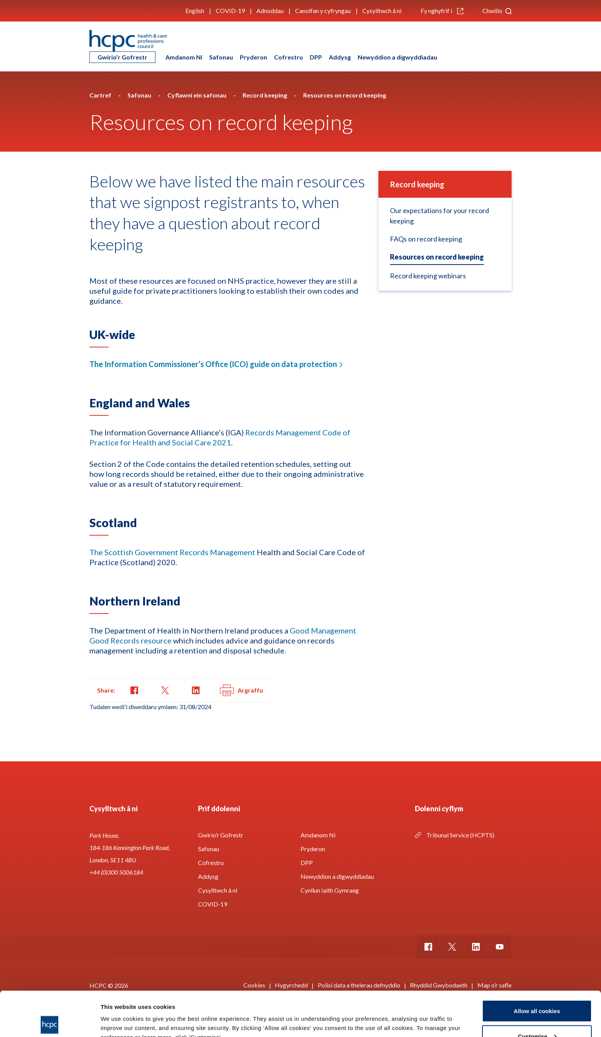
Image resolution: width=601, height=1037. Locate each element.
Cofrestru (288, 57)
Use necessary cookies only (537, 1016)
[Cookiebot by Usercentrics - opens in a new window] (49, 1022)
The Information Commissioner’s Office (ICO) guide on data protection (213, 364)
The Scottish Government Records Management (172, 552)
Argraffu (241, 690)
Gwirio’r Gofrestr (122, 57)
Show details (118, 1013)
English (194, 10)
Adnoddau (270, 10)
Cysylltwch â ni (381, 10)
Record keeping (417, 184)
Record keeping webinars (428, 275)
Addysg (340, 57)
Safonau (221, 57)
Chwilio (497, 10)
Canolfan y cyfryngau (323, 10)
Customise (537, 991)
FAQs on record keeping (426, 239)
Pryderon (253, 57)
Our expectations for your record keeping (439, 215)
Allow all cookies (537, 966)
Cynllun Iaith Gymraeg (329, 890)
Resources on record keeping (437, 257)
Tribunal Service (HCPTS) (460, 835)
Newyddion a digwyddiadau (397, 57)
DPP (316, 57)
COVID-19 (230, 10)
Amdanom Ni (183, 57)
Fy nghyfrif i (442, 10)
